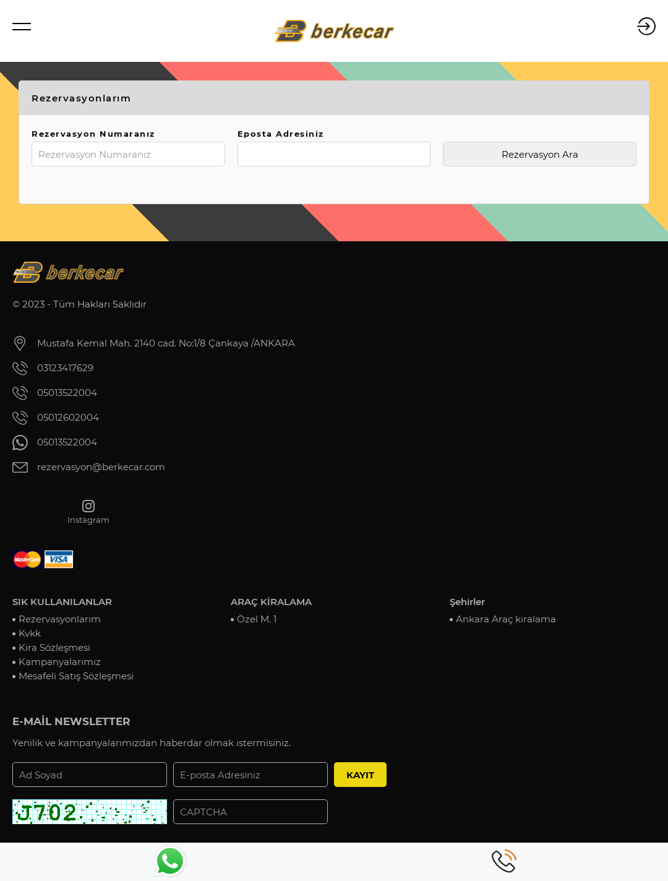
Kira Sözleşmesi (54, 647)
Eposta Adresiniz (281, 134)
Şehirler (467, 602)
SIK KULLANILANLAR (62, 602)
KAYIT (360, 775)
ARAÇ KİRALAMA (271, 602)
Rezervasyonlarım (60, 619)
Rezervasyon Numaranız (93, 134)
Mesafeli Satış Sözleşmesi (76, 676)
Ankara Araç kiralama (506, 619)
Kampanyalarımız (60, 662)
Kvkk (30, 633)
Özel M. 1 (256, 619)
